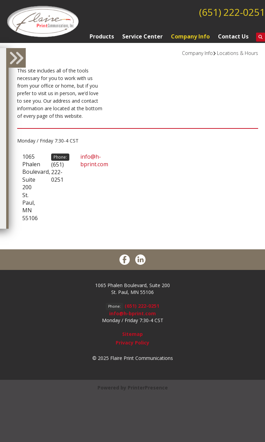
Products (102, 36)
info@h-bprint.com (94, 160)
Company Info (190, 36)
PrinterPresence (148, 387)
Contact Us (233, 36)
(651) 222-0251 (232, 12)
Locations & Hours (237, 53)
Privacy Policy (132, 342)
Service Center (142, 36)
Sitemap (132, 334)
